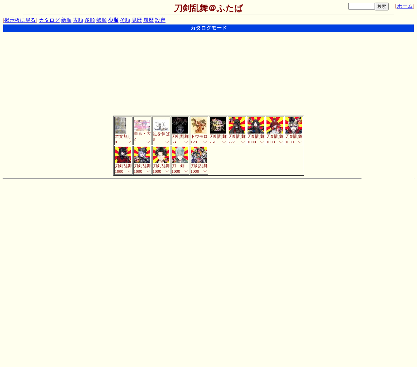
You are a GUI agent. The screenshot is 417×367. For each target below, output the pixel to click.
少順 (113, 20)
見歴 (137, 20)
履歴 (148, 20)
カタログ (49, 20)
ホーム (405, 6)
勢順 (101, 20)
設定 (160, 20)
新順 (66, 20)
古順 (78, 20)
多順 (90, 20)
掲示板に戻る (20, 20)
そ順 (125, 20)
